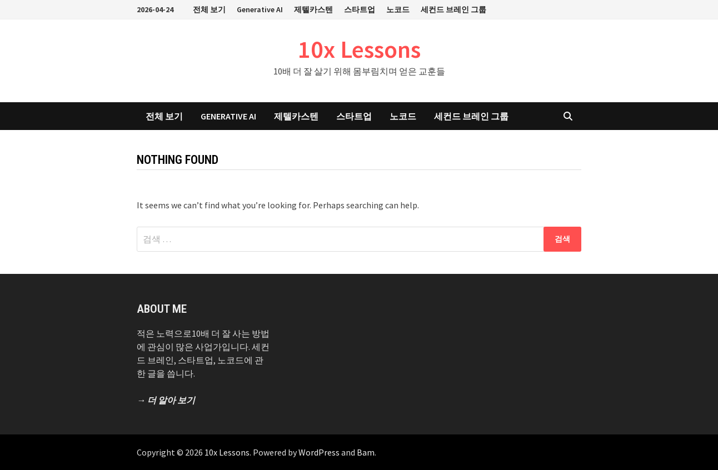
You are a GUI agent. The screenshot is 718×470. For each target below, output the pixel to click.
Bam (366, 452)
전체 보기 (209, 9)
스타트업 (359, 9)
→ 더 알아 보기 (166, 400)
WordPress (319, 452)
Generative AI (260, 9)
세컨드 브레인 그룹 (453, 9)
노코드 (398, 9)
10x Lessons (359, 49)
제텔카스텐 (313, 9)
